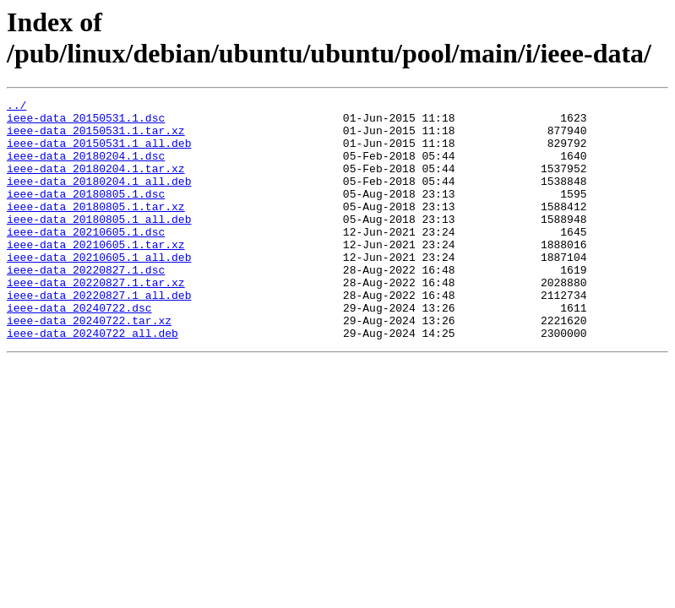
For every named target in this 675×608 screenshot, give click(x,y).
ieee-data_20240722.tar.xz (89, 365)
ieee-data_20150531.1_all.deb (99, 152)
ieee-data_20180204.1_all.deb (99, 198)
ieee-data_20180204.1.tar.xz (96, 183)
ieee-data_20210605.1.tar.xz (96, 274)
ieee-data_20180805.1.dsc (86, 213)
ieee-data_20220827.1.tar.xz (96, 320)
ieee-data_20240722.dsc (79, 350)
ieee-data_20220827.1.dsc (86, 304)
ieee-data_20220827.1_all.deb (99, 335)
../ (16, 107)
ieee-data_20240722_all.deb (92, 380)
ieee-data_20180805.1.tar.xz (96, 228)
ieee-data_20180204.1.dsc (86, 168)
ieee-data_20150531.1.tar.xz (96, 137)
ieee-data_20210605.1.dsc (86, 259)
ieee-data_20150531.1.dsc (86, 122)
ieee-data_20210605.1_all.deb (99, 289)
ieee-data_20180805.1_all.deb (99, 244)
